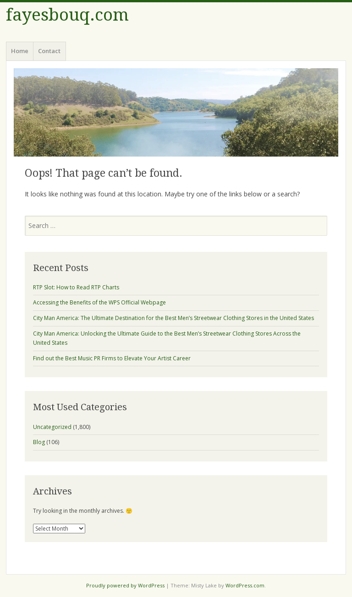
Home (19, 51)
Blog (39, 442)
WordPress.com (245, 585)
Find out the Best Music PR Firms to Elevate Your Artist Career (112, 358)
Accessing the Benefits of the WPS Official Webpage (99, 302)
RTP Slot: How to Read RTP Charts (76, 287)
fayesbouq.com (67, 15)
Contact (49, 51)
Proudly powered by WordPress (125, 585)
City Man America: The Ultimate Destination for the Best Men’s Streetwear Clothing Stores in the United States (173, 318)
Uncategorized (52, 427)
